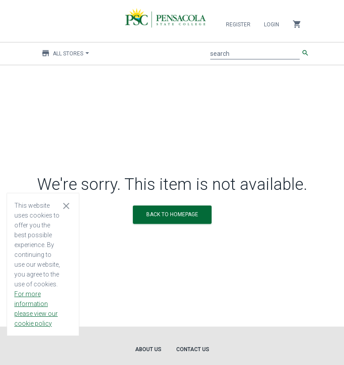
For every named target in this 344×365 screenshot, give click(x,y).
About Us (148, 349)
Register (238, 24)
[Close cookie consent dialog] (66, 205)
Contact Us (192, 349)
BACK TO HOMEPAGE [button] (172, 214)
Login (271, 24)
